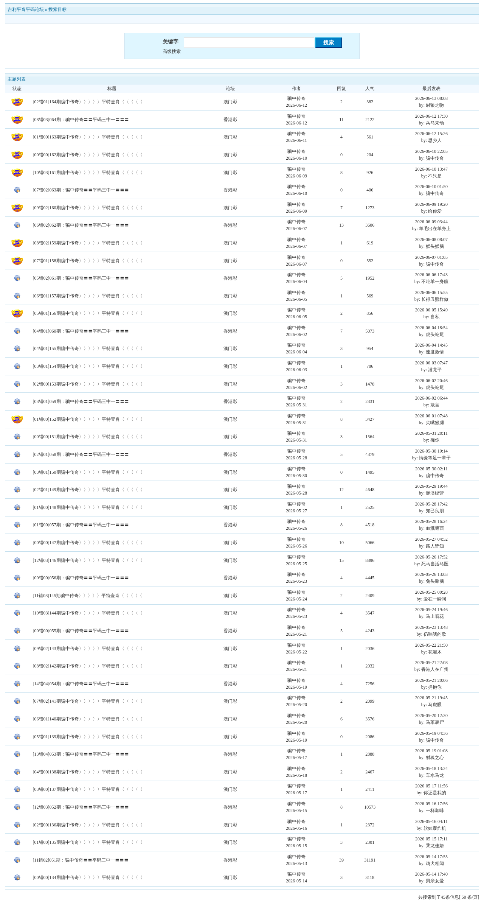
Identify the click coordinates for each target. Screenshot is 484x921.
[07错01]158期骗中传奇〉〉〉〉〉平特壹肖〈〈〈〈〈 (88, 260)
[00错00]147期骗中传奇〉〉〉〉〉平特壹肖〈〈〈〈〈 (88, 542)
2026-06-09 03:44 (431, 221)
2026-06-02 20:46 (431, 380)
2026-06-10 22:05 (431, 151)
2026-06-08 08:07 (431, 239)
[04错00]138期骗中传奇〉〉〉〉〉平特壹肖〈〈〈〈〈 (88, 772)
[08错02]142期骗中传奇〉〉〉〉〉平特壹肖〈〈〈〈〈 (88, 666)
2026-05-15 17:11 (431, 839)
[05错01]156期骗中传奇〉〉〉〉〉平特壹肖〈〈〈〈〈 (88, 313)
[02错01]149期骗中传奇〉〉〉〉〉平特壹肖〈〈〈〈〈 (88, 489)
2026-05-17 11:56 (431, 786)
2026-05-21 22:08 (431, 662)
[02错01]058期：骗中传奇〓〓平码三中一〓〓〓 (81, 454)
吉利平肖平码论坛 (26, 9)
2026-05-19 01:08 (431, 750)
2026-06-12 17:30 (431, 116)
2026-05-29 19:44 (431, 486)
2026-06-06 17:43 (431, 274)
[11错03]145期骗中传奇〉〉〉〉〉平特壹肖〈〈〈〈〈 (88, 595)
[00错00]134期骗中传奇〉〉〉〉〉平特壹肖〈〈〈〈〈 (88, 877)
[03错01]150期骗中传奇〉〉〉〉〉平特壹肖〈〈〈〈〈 (88, 472)
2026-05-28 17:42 (431, 504)
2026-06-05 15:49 (431, 310)
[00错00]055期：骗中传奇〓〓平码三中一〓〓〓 (81, 630)
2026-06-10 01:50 (431, 186)
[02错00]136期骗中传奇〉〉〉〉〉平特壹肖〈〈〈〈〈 (88, 825)
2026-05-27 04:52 (431, 539)
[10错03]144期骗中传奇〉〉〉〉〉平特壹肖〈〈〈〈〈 (88, 613)
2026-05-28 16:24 (431, 521)
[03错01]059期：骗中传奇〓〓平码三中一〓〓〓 (81, 401)
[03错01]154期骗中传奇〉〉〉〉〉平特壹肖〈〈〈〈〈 (88, 366)
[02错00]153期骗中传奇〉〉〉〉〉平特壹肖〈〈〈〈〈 (88, 384)
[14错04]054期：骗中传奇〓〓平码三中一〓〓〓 (81, 683)
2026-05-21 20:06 (431, 680)
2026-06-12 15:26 (431, 133)
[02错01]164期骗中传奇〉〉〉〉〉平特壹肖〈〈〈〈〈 (88, 101)
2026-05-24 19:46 (431, 609)
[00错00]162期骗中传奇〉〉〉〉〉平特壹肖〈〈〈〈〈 (88, 154)
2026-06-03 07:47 (431, 363)
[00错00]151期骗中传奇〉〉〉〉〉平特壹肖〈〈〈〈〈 (88, 436)
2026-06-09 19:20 (431, 204)
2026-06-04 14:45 (431, 345)
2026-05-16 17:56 (431, 803)
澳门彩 (230, 101)
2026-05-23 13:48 (431, 627)
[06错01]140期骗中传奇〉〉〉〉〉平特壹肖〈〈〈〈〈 (88, 719)
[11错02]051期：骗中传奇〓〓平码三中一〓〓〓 (81, 860)
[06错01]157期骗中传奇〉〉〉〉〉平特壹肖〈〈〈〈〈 (88, 296)
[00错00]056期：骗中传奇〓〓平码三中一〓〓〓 (81, 577)
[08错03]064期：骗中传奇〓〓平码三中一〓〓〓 (81, 119)
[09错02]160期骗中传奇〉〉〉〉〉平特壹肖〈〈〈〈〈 (88, 207)
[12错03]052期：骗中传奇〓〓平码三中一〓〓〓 (81, 807)
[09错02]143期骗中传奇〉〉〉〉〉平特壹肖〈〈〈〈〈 (88, 648)
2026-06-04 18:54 (431, 327)
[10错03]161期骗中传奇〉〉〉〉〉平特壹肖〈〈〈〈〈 (88, 172)
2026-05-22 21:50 (431, 645)
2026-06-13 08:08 (431, 98)
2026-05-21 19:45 (431, 697)
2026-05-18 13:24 (431, 768)
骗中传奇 (296, 98)
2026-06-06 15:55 (431, 292)
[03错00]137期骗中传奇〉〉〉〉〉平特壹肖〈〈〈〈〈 (88, 789)
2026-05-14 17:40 (431, 874)
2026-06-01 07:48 (431, 415)
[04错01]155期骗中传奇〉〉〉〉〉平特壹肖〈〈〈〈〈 (88, 348)
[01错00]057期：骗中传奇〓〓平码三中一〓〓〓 (81, 524)
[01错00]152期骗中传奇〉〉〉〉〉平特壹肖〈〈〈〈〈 (88, 419)
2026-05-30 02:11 (431, 468)
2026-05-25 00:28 (431, 592)
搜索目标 (57, 9)
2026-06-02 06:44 (431, 398)
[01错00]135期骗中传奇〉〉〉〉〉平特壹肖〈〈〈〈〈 (88, 842)
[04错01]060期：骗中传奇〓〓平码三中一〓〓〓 (81, 331)
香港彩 (230, 119)
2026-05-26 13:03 (431, 574)
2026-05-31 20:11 (431, 433)
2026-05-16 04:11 (431, 821)
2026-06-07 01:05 (431, 257)
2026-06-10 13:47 (431, 169)
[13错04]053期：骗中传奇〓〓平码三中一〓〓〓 (81, 754)
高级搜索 (172, 51)
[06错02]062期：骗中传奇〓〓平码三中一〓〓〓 (81, 225)
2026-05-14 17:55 (431, 856)
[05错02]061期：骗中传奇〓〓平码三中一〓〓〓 (81, 278)
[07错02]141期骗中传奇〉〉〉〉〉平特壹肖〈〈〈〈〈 (88, 701)
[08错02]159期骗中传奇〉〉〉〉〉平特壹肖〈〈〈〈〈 (88, 243)
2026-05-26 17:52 (431, 557)
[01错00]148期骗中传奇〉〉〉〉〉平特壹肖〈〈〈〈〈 (88, 507)
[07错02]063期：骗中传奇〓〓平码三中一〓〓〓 (81, 190)
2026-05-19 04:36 (431, 733)
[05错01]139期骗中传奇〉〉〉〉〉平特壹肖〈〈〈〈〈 (88, 736)
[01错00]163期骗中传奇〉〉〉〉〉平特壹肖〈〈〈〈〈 (88, 137)
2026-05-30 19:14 (431, 451)
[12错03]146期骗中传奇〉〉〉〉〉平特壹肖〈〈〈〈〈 (88, 560)
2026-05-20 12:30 (431, 715)
